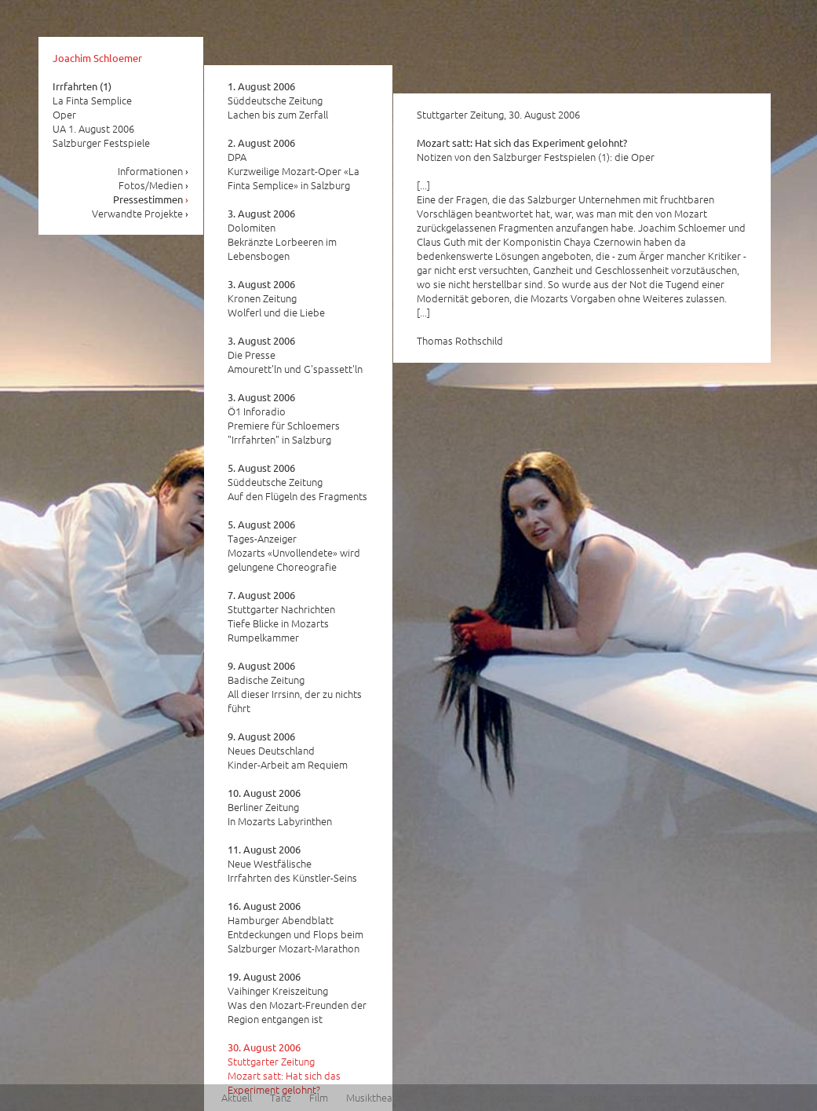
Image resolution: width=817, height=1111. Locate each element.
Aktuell (236, 1097)
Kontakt (589, 1097)
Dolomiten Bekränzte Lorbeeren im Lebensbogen (282, 234)
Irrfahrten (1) (82, 86)
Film (318, 1097)
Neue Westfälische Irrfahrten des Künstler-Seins (292, 863)
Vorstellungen (521, 1097)
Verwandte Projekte (140, 213)
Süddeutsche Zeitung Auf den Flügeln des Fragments (297, 482)
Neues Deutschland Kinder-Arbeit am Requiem (288, 750)
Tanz (280, 1097)
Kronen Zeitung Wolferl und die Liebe (276, 298)
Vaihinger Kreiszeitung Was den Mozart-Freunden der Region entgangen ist (297, 998)
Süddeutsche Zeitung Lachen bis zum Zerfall (278, 100)
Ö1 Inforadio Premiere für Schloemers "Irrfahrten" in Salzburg (284, 418)
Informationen (153, 170)
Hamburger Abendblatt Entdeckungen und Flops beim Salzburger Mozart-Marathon (295, 927)
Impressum (650, 1097)
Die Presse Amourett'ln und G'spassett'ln (295, 355)
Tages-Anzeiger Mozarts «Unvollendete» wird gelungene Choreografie (294, 545)
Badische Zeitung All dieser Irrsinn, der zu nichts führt (295, 687)
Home (82, 1097)
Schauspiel (448, 1097)
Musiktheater (376, 1097)
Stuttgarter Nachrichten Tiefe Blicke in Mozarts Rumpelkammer (281, 616)
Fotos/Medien (154, 184)
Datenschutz (721, 1097)
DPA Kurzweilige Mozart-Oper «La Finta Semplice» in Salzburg (293, 164)
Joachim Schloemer (97, 57)
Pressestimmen (151, 199)
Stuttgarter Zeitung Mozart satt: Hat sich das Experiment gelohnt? (284, 1068)
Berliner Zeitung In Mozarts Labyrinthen (280, 807)
